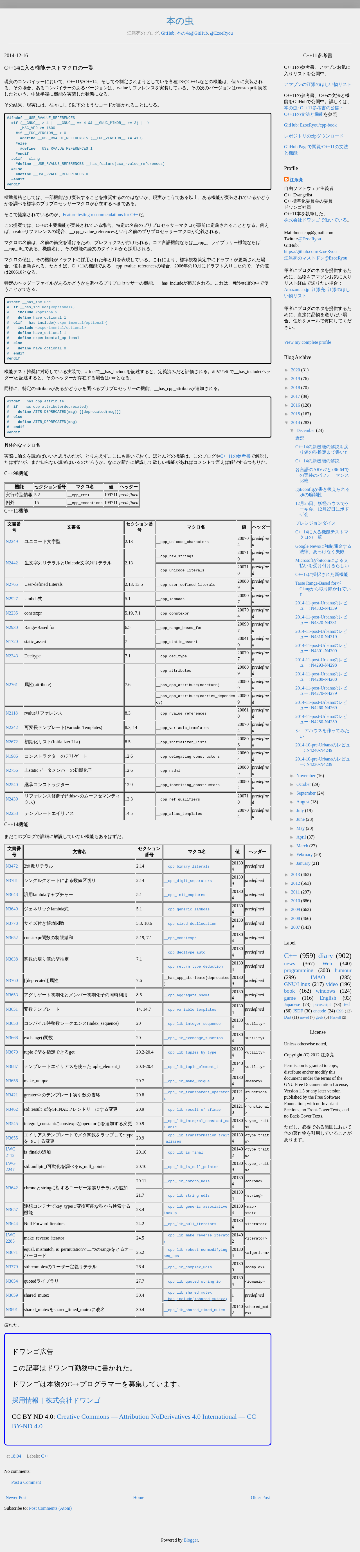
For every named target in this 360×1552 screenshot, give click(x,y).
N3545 (12, 1123)
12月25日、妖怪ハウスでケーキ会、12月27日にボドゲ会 (322, 508)
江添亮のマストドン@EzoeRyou (315, 258)
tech (348, 1004)
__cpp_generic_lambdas (187, 909)
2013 (296, 874)
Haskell (335, 1017)
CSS (340, 1011)
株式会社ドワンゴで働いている (315, 220)
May (301, 828)
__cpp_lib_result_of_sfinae (192, 1109)
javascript (322, 1004)
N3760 (12, 980)
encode (319, 1010)
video (332, 984)
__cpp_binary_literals (187, 866)
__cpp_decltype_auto (184, 952)
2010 (296, 900)
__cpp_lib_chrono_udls (187, 1180)
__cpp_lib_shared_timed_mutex (194, 1309)
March (302, 845)
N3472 (12, 866)
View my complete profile (307, 342)
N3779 (12, 1266)
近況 (299, 438)
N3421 (12, 1094)
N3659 (12, 1295)
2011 (296, 892)
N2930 (12, 627)
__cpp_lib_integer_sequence (192, 1023)
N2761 (12, 684)
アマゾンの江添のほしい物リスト (318, 84)
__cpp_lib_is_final (183, 1152)
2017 (296, 396)
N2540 (12, 784)
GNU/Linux (297, 984)
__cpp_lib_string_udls (187, 1195)
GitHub (167, 33)
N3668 (12, 1037)
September (306, 793)
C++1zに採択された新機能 (321, 574)
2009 (296, 909)
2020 (296, 369)
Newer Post (16, 1497)
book (289, 991)
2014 (296, 422)
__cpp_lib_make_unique (187, 1080)
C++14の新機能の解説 (317, 460)
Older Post (260, 1497)
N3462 (12, 1109)
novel (304, 1017)
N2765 (12, 584)
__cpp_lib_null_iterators (190, 1223)
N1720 (12, 641)
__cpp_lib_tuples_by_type (190, 1052)
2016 (296, 405)
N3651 (12, 1009)
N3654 (12, 1281)
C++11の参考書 (235, 456)
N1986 (12, 756)
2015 (296, 413)
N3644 (12, 1223)
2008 (296, 918)
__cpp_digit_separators (188, 880)
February (305, 854)
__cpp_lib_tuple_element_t (191, 1066)
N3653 (12, 994)
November (306, 775)
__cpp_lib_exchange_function (193, 1037)
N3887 (12, 1066)
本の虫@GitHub (192, 33)
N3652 (12, 937)
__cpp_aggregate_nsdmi (187, 994)
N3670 (12, 1052)
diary (325, 956)
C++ (45, 1456)
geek (319, 1017)
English (328, 998)
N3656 (12, 1080)
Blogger (191, 1540)
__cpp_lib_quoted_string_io (192, 1281)
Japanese (292, 1004)
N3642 (12, 1187)
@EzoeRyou (221, 33)
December (306, 430)
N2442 (12, 562)
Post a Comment (26, 1482)
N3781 (12, 880)
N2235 (12, 613)
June (301, 819)
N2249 (12, 541)
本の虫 (180, 21)
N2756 (12, 770)
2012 (296, 883)
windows (325, 991)
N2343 (12, 655)
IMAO (317, 977)
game (290, 998)
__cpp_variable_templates (190, 1009)
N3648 (12, 894)
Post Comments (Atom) (50, 1508)
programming (298, 970)
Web (327, 963)
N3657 (12, 1209)
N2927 (12, 598)
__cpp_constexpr (180, 937)
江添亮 (296, 180)
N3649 (12, 908)
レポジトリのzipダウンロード (314, 136)
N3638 (12, 959)
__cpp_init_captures (184, 894)
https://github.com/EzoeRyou (310, 251)
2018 (296, 387)
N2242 (12, 727)
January (304, 863)
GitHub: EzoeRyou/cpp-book (310, 125)
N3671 (12, 1252)
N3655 (12, 1138)
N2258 (12, 813)
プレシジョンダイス (315, 523)
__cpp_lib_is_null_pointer (191, 1166)
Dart (287, 1017)
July (300, 810)
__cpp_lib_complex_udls (188, 1266)
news (289, 963)
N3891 (12, 1309)
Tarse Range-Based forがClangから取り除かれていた (323, 588)
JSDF (298, 1010)
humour (343, 970)
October (304, 784)
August (303, 801)
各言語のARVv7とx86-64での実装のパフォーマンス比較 (322, 475)
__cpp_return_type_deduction (193, 966)
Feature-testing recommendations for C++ (100, 214)
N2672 (12, 741)
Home (138, 1497)
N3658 (12, 1023)
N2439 (12, 799)
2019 (296, 378)
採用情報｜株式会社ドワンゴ (56, 1400)
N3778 (12, 923)
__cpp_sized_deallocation (190, 923)
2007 (296, 927)
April (301, 837)
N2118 (12, 713)
